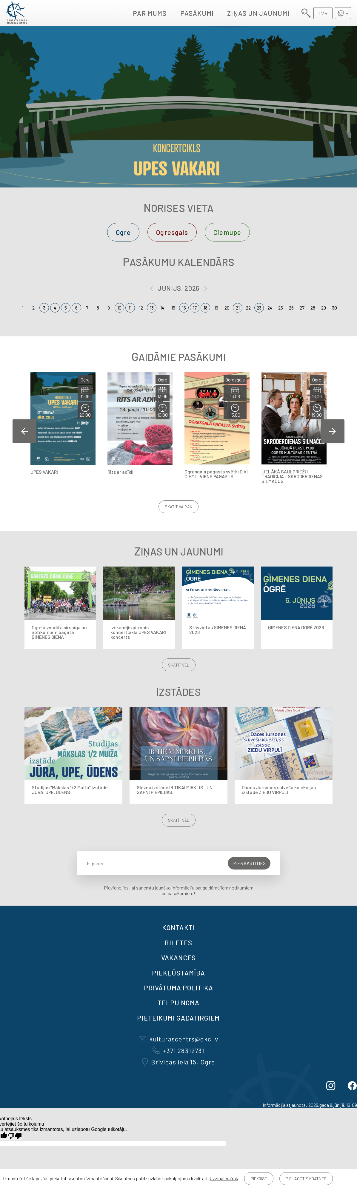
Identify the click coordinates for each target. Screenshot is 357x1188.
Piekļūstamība (178, 973)
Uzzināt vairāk (224, 1178)
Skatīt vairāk (178, 506)
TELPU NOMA (179, 1003)
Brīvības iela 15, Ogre (178, 1062)
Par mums (150, 13)
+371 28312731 (178, 1050)
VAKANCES (178, 957)
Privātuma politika (178, 988)
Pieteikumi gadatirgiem (178, 1018)
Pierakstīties (249, 863)
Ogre (123, 232)
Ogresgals (172, 232)
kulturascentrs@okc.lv (178, 1039)
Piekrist (258, 1178)
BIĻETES (179, 943)
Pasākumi (197, 13)
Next (332, 431)
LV (321, 13)
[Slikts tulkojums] (14, 1136)
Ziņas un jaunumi (258, 13)
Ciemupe (227, 232)
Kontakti (178, 927)
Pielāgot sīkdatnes (306, 1178)
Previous (24, 431)
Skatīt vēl (178, 664)
